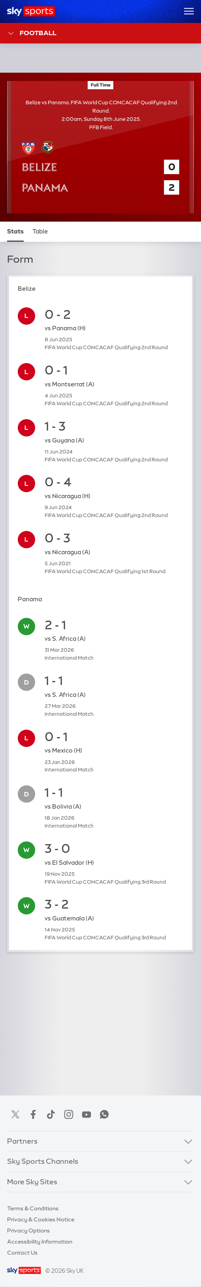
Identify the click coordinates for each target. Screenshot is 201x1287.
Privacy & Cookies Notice (40, 1219)
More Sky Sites (32, 1181)
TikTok (51, 1114)
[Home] (31, 11)
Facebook (33, 1114)
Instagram (69, 1114)
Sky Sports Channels (42, 1161)
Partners (22, 1141)
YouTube (86, 1114)
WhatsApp (104, 1114)
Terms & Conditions (32, 1208)
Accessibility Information (39, 1241)
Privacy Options (28, 1230)
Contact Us (22, 1252)
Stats (15, 231)
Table (40, 231)
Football (31, 33)
